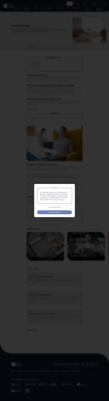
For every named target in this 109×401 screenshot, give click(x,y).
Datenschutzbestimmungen (57, 199)
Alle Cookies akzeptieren (54, 212)
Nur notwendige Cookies (54, 207)
